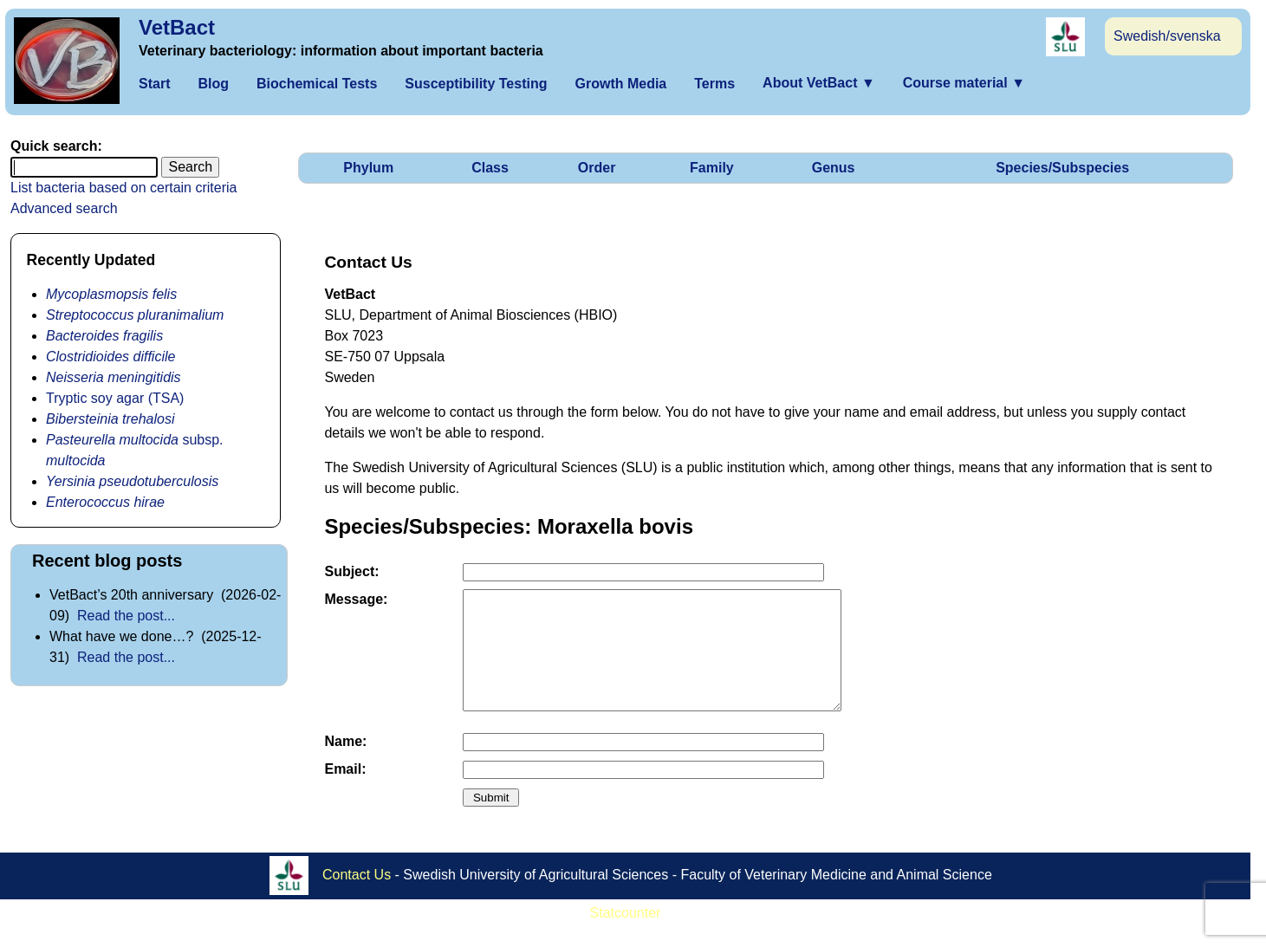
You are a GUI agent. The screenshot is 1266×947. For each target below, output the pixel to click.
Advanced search (64, 208)
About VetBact (819, 82)
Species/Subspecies (1062, 167)
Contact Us (356, 897)
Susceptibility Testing (476, 83)
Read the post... (126, 615)
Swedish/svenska (1167, 36)
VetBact (177, 27)
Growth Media (620, 83)
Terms (714, 83)
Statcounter (625, 936)
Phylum (368, 167)
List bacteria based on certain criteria (123, 187)
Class (490, 167)
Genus (833, 167)
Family (712, 167)
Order (597, 167)
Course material (964, 82)
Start (154, 83)
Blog (213, 83)
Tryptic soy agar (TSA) (115, 398)
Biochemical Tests (316, 83)
